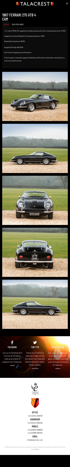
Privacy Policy (61, 447)
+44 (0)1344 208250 (35, 423)
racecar (37, 449)
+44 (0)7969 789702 (35, 433)
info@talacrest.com (35, 440)
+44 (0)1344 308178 (35, 416)
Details (6, 24)
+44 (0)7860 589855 (35, 430)
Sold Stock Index (18, 24)
